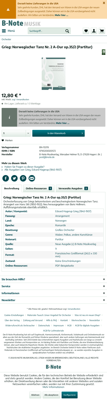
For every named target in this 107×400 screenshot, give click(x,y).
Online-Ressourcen (39, 188)
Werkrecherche (78, 320)
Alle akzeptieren (51, 395)
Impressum (58, 325)
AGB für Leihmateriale (53, 330)
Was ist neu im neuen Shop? (87, 315)
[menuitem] (8, 31)
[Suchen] (67, 31)
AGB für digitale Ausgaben (87, 325)
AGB (69, 325)
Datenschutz (44, 325)
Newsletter (94, 320)
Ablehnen (35, 395)
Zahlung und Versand (33, 320)
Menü (8, 30)
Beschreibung (11, 188)
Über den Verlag (12, 320)
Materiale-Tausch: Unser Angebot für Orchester (49, 315)
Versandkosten (74, 309)
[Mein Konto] (94, 31)
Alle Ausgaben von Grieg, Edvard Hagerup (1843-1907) (32, 169)
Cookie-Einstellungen (14, 315)
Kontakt (64, 320)
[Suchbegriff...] (49, 31)
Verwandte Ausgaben (73, 188)
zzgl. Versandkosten (20, 99)
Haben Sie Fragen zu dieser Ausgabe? (23, 166)
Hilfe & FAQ (51, 320)
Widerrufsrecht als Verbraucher (20, 325)
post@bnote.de (46, 157)
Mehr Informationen (53, 386)
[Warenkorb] (102, 31)
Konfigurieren (70, 395)
